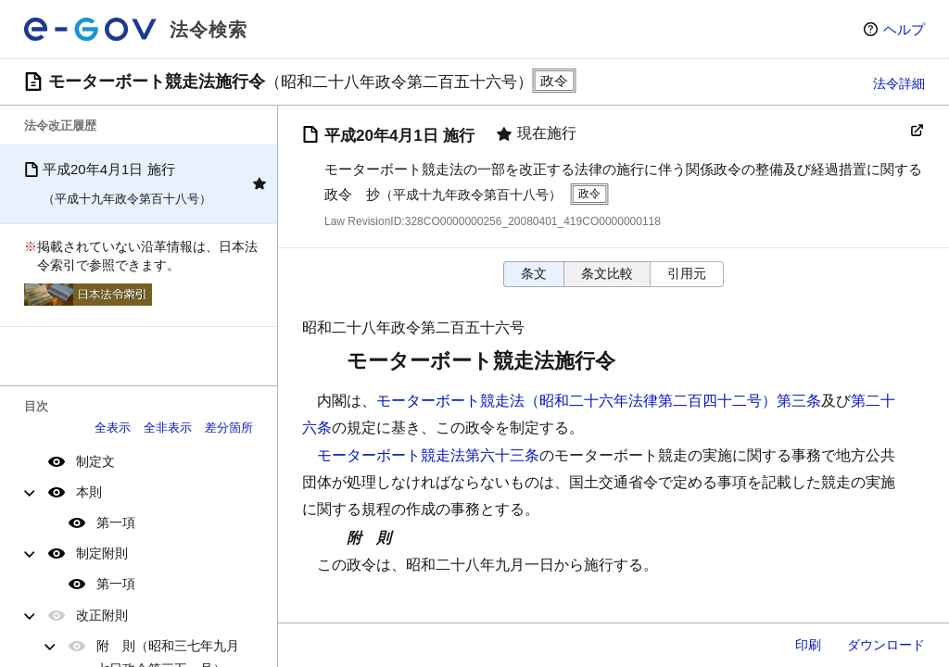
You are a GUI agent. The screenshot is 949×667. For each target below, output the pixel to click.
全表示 (113, 427)
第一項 (115, 522)
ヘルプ (904, 29)
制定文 (95, 461)
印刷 (808, 644)
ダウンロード (886, 644)
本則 (89, 492)
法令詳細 (899, 83)
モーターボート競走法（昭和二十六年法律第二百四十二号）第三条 (598, 401)
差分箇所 (229, 427)
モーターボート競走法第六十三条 (428, 455)
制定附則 (102, 553)
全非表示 (168, 427)
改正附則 (102, 615)
